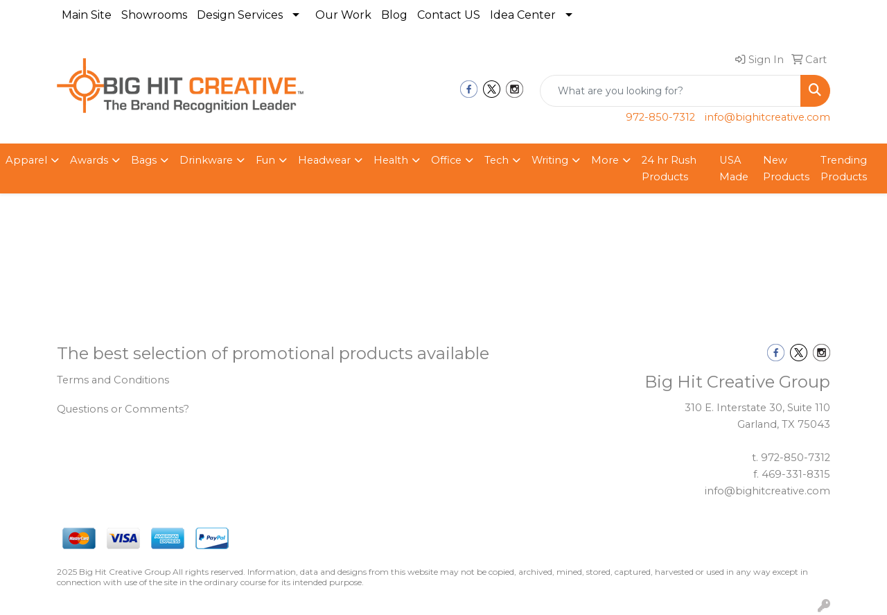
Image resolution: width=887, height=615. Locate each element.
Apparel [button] (26, 160)
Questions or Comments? (123, 409)
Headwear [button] (324, 160)
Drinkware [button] (206, 160)
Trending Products (843, 168)
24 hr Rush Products (669, 168)
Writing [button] (550, 160)
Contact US (448, 14)
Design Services (240, 14)
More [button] (605, 160)
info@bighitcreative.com (767, 117)
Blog (394, 14)
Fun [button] (265, 160)
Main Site (87, 14)
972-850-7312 (660, 117)
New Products (786, 168)
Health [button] (391, 160)
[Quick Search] (670, 91)
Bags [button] (144, 160)
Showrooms (154, 14)
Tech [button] (496, 160)
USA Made (733, 168)
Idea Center (523, 14)
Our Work (343, 14)
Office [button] (446, 160)
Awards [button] (89, 160)
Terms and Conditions (113, 380)
